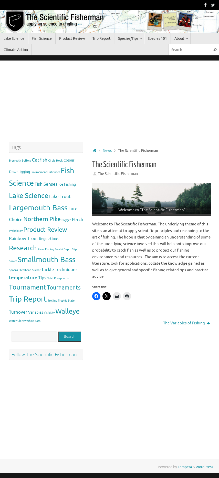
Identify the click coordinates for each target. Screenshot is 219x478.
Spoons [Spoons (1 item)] (13, 270)
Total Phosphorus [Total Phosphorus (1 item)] (58, 278)
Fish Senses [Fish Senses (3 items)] (46, 184)
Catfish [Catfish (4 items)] (39, 160)
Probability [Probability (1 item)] (16, 231)
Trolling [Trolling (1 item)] (52, 300)
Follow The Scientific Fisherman (44, 354)
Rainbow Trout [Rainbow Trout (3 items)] (23, 238)
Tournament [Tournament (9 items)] (27, 287)
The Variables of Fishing (186, 323)
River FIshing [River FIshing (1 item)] (46, 249)
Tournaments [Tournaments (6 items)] (64, 287)
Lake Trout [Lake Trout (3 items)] (60, 196)
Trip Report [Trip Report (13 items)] (28, 299)
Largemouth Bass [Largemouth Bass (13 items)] (38, 208)
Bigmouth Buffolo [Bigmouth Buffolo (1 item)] (20, 160)
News (107, 150)
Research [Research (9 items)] (23, 248)
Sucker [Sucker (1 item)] (36, 270)
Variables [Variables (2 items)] (35, 312)
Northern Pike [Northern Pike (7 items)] (42, 219)
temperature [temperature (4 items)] (23, 278)
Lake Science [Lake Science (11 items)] (28, 195)
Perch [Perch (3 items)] (77, 219)
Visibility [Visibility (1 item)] (49, 312)
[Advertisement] (151, 103)
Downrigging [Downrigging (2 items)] (19, 172)
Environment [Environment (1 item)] (39, 172)
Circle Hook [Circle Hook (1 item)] (55, 160)
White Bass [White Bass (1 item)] (33, 321)
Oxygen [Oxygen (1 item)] (66, 220)
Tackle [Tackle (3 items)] (47, 269)
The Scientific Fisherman (118, 174)
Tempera (185, 467)
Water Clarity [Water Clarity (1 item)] (17, 321)
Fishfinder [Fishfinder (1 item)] (53, 172)
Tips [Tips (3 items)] (42, 278)
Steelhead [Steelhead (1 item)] (25, 270)
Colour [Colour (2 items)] (69, 160)
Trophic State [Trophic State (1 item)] (66, 300)
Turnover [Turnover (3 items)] (18, 312)
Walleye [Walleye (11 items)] (67, 311)
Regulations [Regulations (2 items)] (48, 238)
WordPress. (205, 467)
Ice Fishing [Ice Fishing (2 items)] (67, 184)
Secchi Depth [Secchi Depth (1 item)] (63, 249)
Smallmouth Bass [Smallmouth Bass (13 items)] (47, 259)
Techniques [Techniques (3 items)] (66, 269)
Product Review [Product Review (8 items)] (45, 230)
